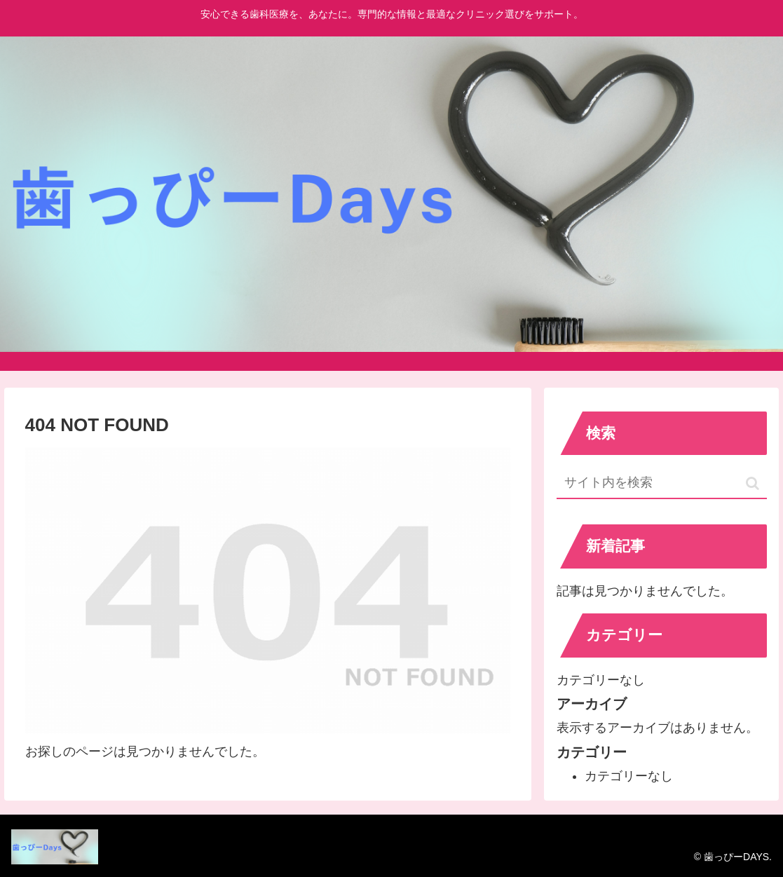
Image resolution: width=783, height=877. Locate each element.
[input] (662, 483)
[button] (752, 483)
